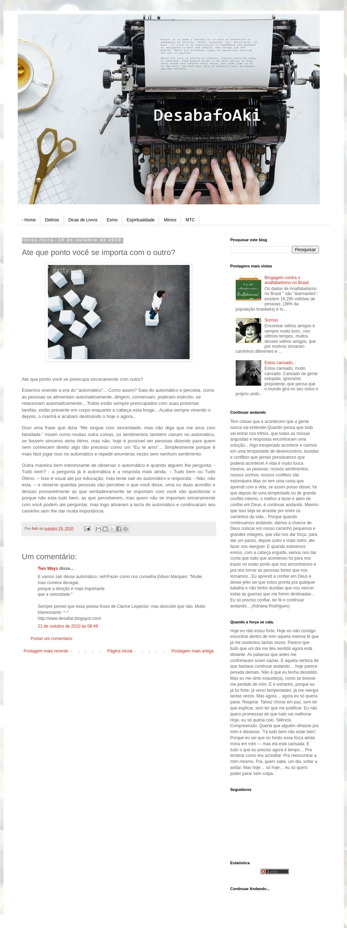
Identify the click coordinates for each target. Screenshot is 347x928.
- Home (29, 219)
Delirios (52, 219)
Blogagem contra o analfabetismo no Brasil (286, 280)
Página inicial (120, 651)
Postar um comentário (51, 638)
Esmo (112, 219)
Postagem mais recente (46, 651)
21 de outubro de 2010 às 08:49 (68, 626)
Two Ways (48, 568)
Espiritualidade (141, 219)
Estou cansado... (280, 362)
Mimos (170, 219)
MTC (190, 219)
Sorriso (271, 320)
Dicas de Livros (82, 219)
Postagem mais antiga (193, 651)
